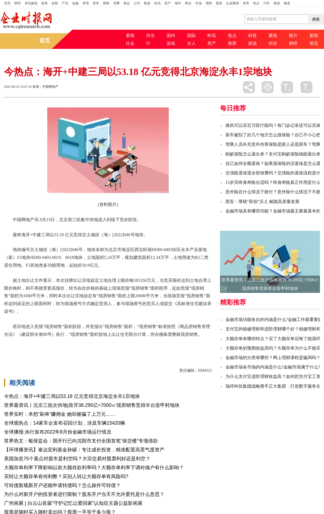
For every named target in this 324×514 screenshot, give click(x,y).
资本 (96, 3)
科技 (252, 35)
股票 (219, 3)
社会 (130, 43)
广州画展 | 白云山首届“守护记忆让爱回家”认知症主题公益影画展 (73, 503)
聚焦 (273, 35)
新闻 (313, 35)
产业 (65, 3)
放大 (287, 87)
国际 (191, 35)
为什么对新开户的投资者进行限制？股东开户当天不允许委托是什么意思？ (84, 494)
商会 (126, 3)
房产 (167, 3)
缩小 (306, 87)
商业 (188, 3)
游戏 (171, 43)
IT (148, 43)
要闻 (130, 35)
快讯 (157, 3)
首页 (7, 3)
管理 (85, 3)
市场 (198, 3)
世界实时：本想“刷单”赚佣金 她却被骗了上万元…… (60, 414)
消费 (116, 3)
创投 (55, 3)
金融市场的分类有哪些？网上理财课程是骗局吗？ (272, 357)
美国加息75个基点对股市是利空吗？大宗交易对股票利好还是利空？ (77, 458)
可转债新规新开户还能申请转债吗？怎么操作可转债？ (62, 485)
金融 (75, 3)
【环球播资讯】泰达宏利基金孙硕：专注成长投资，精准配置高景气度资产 (84, 449)
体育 (246, 3)
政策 (44, 3)
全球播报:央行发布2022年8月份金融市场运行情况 (57, 432)
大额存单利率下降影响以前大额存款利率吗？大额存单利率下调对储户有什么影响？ (94, 467)
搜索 (316, 19)
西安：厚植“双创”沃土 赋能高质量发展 (262, 201)
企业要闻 (232, 3)
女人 (191, 43)
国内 (171, 35)
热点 (256, 3)
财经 (17, 3)
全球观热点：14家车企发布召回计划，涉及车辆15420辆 (64, 423)
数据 (147, 3)
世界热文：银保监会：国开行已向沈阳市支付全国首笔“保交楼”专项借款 (81, 441)
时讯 (211, 35)
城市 (178, 3)
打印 (268, 87)
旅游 (277, 3)
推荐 (232, 43)
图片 (293, 35)
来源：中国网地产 (45, 87)
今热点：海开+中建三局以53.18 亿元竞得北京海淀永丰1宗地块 (72, 396)
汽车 (266, 3)
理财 (208, 3)
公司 (137, 3)
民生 (150, 35)
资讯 (313, 43)
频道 (287, 3)
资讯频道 (31, 3)
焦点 (232, 35)
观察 (106, 3)
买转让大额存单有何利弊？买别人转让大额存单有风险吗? (66, 476)
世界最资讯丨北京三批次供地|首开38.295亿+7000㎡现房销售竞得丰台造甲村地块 (92, 405)
